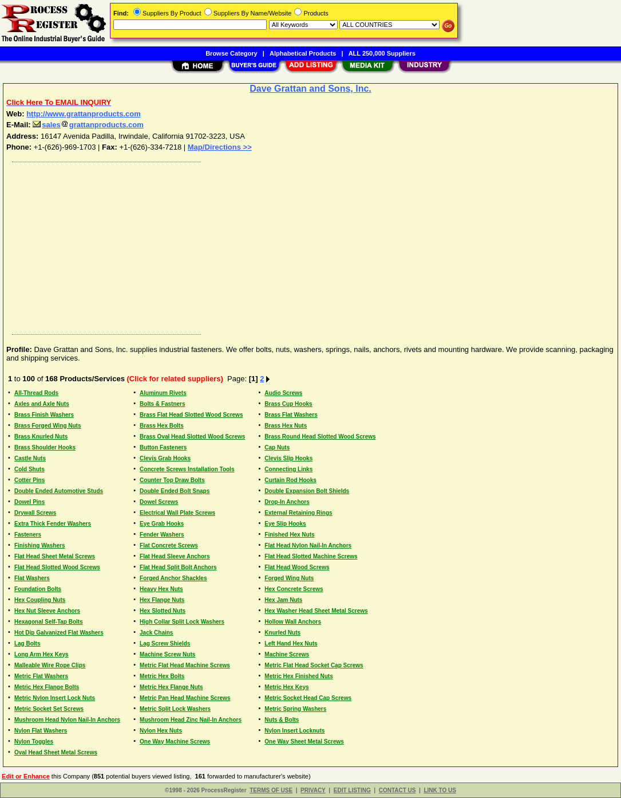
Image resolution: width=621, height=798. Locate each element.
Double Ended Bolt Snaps (174, 491)
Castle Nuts (30, 458)
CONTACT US (397, 790)
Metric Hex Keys (286, 687)
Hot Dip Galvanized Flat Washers (59, 632)
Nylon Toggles (33, 741)
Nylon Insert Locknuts (294, 730)
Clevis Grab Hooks (165, 458)
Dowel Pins (29, 502)
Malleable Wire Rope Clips (49, 665)
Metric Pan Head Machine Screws (185, 698)
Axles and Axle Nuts (41, 404)
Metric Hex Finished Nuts (298, 676)
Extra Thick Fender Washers (52, 524)
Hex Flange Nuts (162, 600)
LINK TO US (440, 790)
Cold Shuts (29, 469)
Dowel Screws (159, 502)
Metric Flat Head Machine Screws (185, 665)
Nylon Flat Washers (40, 730)
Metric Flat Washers (41, 676)
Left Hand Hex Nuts (290, 643)
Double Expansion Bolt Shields (306, 491)
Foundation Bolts (37, 589)
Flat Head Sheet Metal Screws (54, 556)
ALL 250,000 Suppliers (382, 53)
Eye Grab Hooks (162, 524)
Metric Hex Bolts (162, 676)
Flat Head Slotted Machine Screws (310, 556)
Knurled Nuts (282, 632)
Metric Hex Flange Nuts (171, 687)
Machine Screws (286, 654)
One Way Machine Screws (175, 741)
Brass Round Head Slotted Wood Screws (319, 436)
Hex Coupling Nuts (39, 600)
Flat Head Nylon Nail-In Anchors (307, 545)
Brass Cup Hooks (288, 404)
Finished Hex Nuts (289, 534)
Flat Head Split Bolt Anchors (178, 567)
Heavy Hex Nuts (161, 589)
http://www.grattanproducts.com (83, 113)
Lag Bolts (27, 643)
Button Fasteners (163, 447)
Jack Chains (156, 632)
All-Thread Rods (36, 393)
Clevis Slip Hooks (288, 458)
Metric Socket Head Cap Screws (307, 698)
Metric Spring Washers (295, 709)
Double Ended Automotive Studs (58, 491)
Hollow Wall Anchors (292, 622)
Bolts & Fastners (162, 404)
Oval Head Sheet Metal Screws (55, 752)
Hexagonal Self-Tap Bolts (48, 622)
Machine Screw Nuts (167, 654)
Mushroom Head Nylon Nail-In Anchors (67, 720)
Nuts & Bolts (281, 720)
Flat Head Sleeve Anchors (174, 556)
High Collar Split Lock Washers (182, 622)
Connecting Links (288, 469)
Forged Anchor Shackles (173, 578)
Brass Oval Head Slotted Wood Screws (192, 436)
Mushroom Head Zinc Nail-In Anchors (191, 720)
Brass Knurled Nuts (41, 436)
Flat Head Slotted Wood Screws (57, 567)
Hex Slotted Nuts (162, 611)
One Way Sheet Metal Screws (304, 741)
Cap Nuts (277, 447)
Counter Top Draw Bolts (172, 480)
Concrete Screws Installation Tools (187, 469)
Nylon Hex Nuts (161, 730)
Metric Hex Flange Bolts (46, 687)
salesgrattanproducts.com (88, 124)
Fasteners (27, 534)
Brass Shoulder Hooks (45, 447)
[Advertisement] (311, 245)
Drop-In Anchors (287, 502)
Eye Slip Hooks (285, 524)
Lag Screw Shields (165, 643)
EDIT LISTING (352, 790)
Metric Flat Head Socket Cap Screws (313, 665)
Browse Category (231, 53)
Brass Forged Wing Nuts (47, 426)
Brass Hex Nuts (285, 426)
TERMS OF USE (271, 790)
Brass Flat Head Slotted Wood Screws (191, 415)
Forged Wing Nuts (289, 578)
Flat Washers (32, 578)
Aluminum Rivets (163, 393)
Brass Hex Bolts (162, 426)
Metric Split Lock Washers (175, 709)
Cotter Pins (29, 480)
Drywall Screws (35, 513)
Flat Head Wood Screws (296, 567)
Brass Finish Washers (44, 415)
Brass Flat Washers (290, 415)
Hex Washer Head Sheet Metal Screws (315, 611)
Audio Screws (283, 393)
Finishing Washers (39, 545)
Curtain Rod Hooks (290, 480)
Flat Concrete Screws (169, 545)
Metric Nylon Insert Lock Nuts (54, 698)
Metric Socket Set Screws (49, 709)
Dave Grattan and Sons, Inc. (310, 88)
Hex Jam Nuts (283, 600)
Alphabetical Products (303, 53)
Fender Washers (162, 534)
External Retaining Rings (298, 513)
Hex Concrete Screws (293, 589)
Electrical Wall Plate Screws (177, 513)
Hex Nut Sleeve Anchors (47, 611)
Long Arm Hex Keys (41, 654)
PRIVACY (313, 790)
